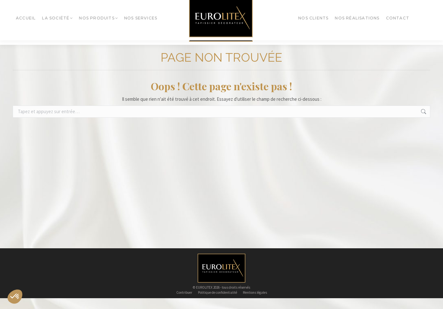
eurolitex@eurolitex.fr (221, 5)
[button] (15, 296)
